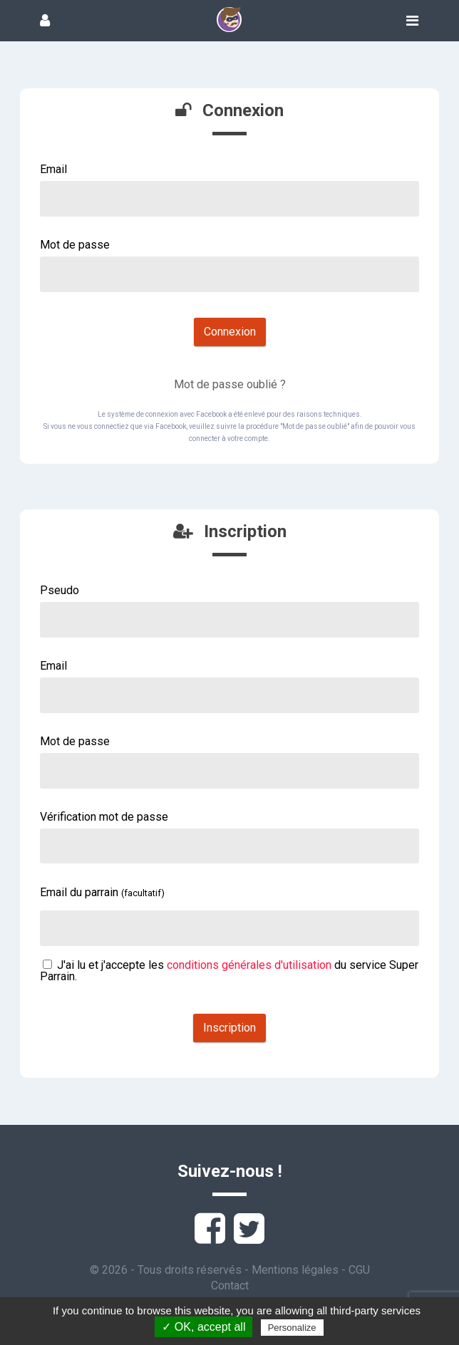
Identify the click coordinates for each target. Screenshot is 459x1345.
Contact (230, 1285)
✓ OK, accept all (203, 1327)
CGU (359, 1270)
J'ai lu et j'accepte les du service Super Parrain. (229, 970)
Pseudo (59, 590)
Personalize (292, 1327)
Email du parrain (102, 892)
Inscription (229, 1027)
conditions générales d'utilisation (249, 965)
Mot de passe (75, 244)
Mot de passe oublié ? (230, 384)
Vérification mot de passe (104, 817)
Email (53, 169)
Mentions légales (295, 1270)
